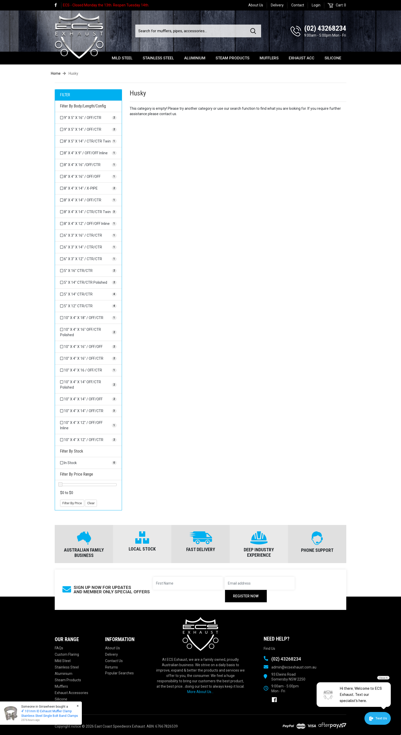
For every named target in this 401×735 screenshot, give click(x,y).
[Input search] (191, 31)
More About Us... (200, 692)
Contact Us (114, 661)
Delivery (277, 5)
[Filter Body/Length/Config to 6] (88, 235)
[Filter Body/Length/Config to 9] (88, 118)
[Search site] (254, 31)
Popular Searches (119, 673)
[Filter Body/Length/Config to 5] (88, 271)
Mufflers (269, 58)
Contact (297, 5)
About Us (255, 5)
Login (316, 5)
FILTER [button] (65, 95)
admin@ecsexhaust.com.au (293, 667)
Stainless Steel (158, 58)
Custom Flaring (67, 654)
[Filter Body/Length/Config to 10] (88, 318)
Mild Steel (122, 58)
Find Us (269, 648)
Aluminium (194, 58)
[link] (58, 5)
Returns (111, 667)
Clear (91, 503)
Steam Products (232, 58)
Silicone (333, 58)
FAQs (59, 648)
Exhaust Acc (301, 58)
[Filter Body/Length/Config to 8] (88, 141)
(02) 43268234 (325, 28)
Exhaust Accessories (71, 693)
